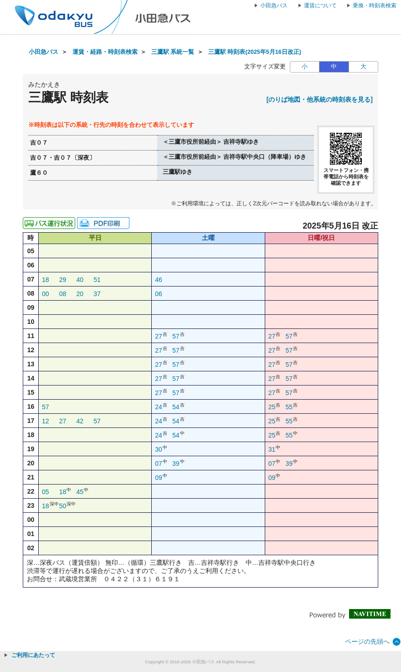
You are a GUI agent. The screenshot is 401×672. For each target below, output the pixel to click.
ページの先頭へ (367, 641)
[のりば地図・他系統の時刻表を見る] (320, 99)
